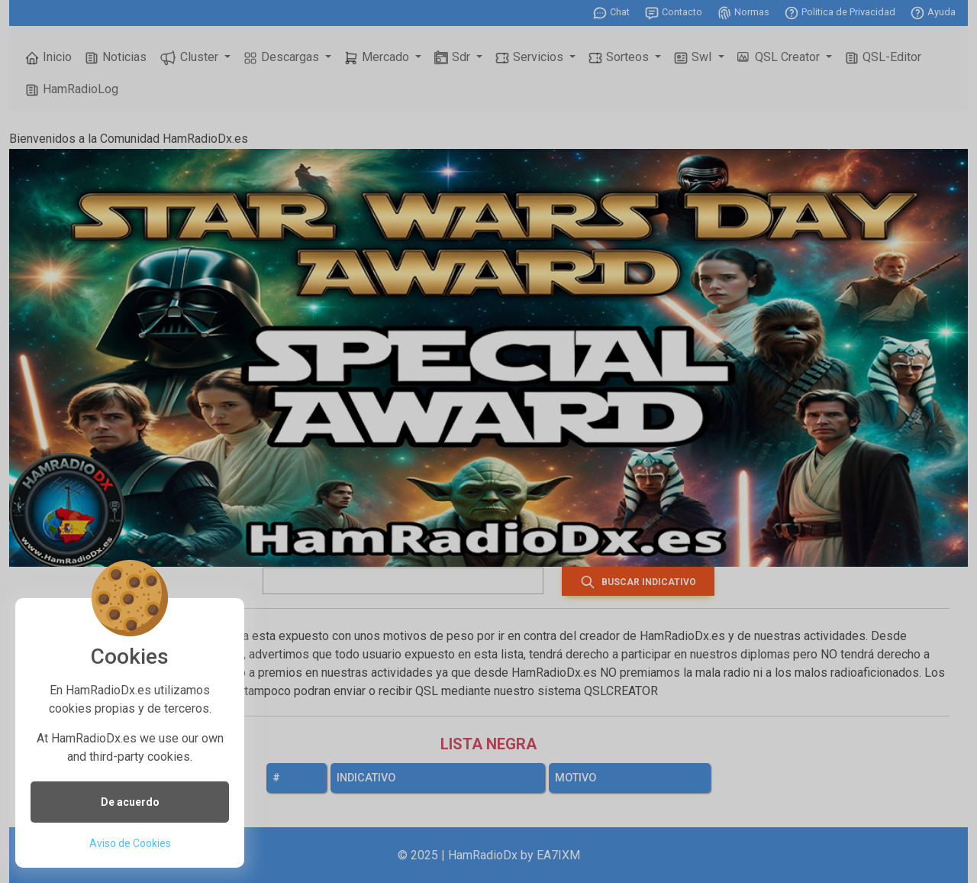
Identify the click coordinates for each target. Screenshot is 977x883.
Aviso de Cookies (130, 843)
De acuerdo (130, 802)
